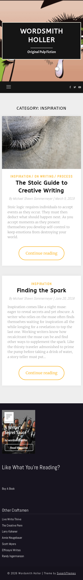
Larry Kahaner (9, 531)
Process (65, 176)
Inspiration (20, 176)
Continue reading (41, 253)
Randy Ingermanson (13, 556)
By (32, 198)
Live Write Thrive (11, 519)
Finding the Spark (41, 290)
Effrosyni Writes (11, 550)
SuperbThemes (66, 573)
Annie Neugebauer (12, 538)
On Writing (44, 176)
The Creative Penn (12, 525)
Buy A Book (8, 489)
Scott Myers (9, 544)
